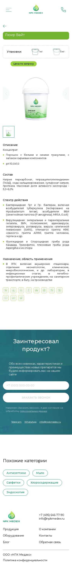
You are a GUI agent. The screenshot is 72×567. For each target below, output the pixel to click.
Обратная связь (50, 542)
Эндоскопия (15, 492)
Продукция (11, 529)
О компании (47, 529)
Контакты (45, 535)
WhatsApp (30, 421)
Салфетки (13, 482)
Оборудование (13, 535)
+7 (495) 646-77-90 (51, 515)
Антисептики (16, 473)
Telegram (16, 421)
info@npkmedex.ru (50, 421)
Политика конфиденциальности (25, 560)
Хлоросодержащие (44, 482)
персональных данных (33, 411)
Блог (6, 542)
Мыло (40, 473)
